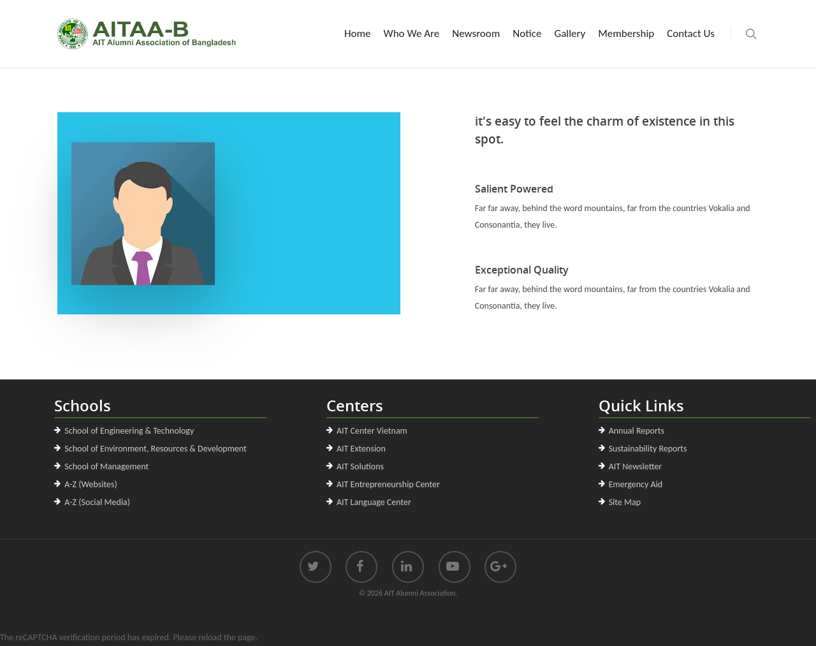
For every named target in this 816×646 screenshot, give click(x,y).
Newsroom (476, 33)
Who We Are (412, 33)
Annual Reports (636, 430)
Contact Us (691, 33)
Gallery (569, 33)
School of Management (106, 466)
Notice (527, 33)
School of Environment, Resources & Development (155, 448)
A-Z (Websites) (90, 484)
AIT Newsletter (635, 466)
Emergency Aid (636, 484)
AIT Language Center (374, 502)
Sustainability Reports (648, 448)
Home (357, 33)
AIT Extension (361, 448)
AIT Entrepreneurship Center (388, 484)
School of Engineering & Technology (129, 430)
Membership (626, 33)
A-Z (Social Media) (97, 502)
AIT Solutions (360, 466)
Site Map (625, 502)
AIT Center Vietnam (372, 430)
